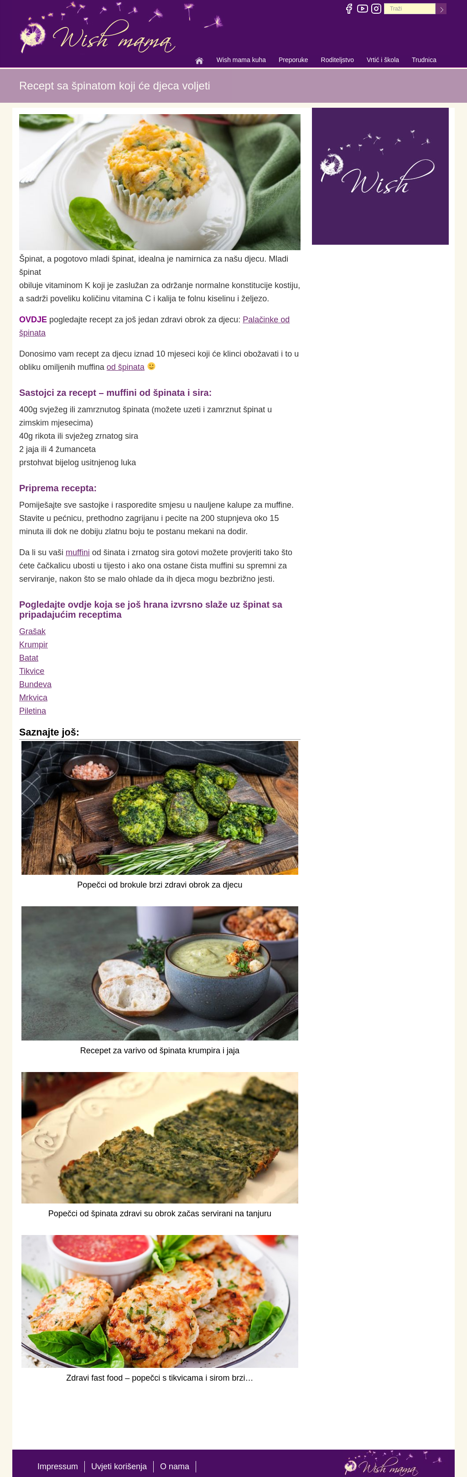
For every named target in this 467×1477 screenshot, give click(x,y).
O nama (174, 1466)
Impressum (57, 1466)
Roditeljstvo (337, 60)
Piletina (32, 710)
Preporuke (293, 60)
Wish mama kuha (241, 60)
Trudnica (424, 59)
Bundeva (35, 684)
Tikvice (31, 671)
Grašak (32, 631)
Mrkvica (33, 697)
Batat (28, 657)
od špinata (126, 367)
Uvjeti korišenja (119, 1466)
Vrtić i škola (383, 60)
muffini (78, 552)
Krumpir (33, 644)
